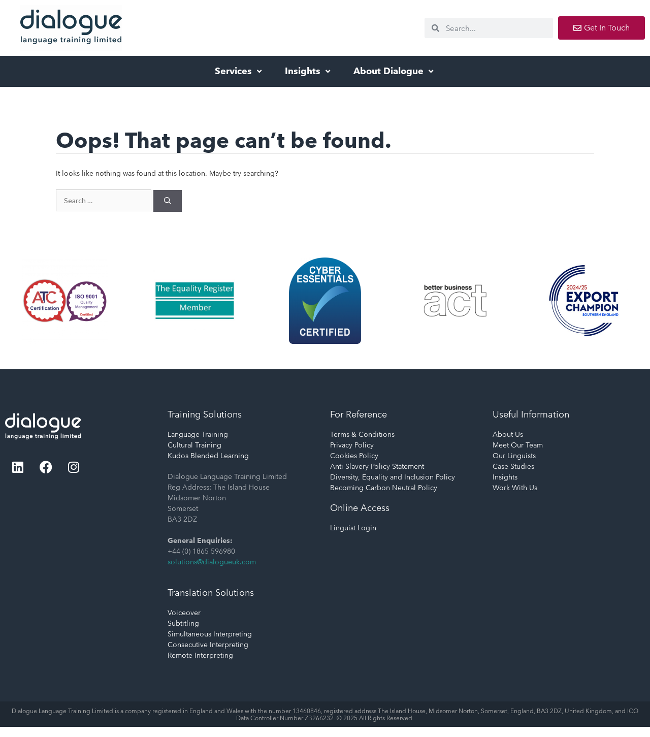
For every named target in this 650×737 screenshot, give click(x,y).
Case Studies (513, 466)
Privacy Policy (352, 445)
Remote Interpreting (200, 655)
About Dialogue (394, 71)
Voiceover (184, 612)
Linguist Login (353, 527)
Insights (309, 71)
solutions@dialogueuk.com (212, 561)
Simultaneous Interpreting (210, 633)
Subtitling (183, 623)
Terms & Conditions (362, 434)
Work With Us (515, 487)
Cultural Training (194, 445)
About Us (508, 434)
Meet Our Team (518, 445)
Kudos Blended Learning (208, 455)
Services (239, 71)
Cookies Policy (354, 455)
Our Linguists (514, 455)
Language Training (198, 434)
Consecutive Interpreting (208, 644)
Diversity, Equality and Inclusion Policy (392, 477)
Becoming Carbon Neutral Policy (383, 487)
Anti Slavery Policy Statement (377, 466)
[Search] (167, 201)
